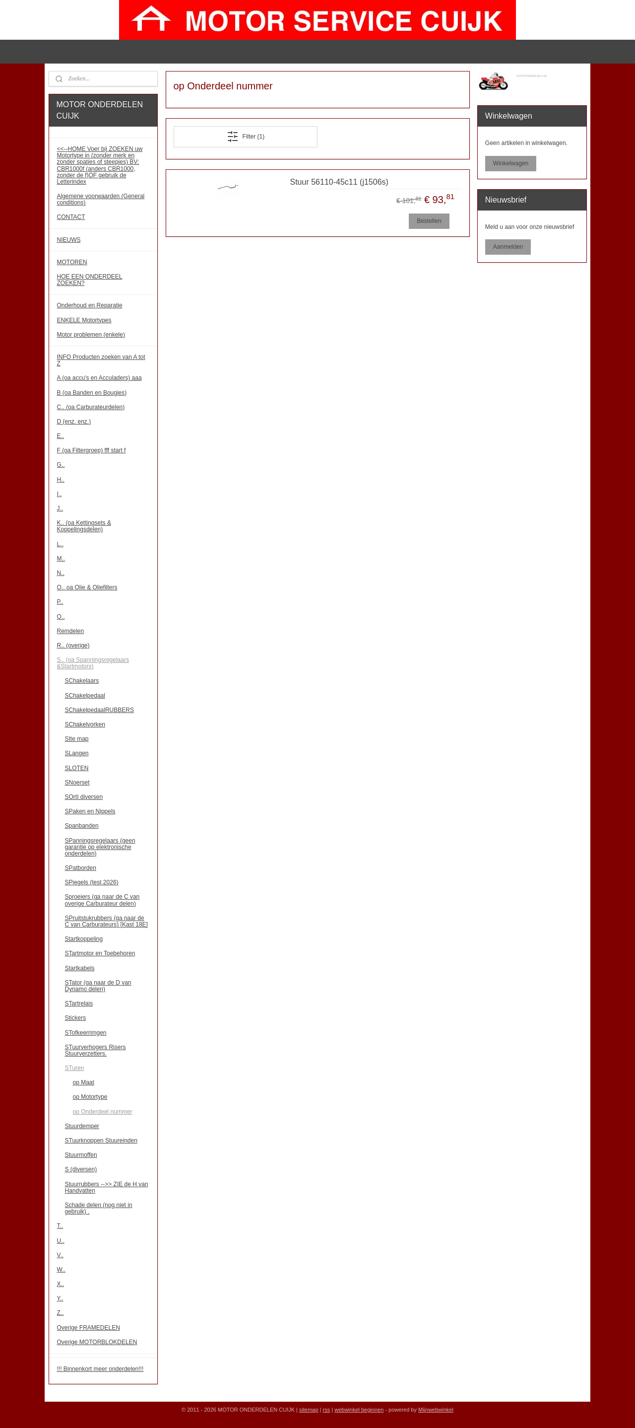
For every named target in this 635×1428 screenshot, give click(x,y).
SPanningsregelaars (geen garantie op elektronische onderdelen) (100, 847)
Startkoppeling (84, 938)
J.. (60, 508)
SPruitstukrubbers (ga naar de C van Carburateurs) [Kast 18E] (106, 921)
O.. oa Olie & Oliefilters (87, 587)
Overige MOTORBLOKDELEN (97, 1342)
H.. (60, 479)
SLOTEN (77, 768)
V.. (60, 1255)
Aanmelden (508, 246)
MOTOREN (72, 262)
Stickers (75, 1017)
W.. (61, 1269)
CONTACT (71, 217)
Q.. (61, 616)
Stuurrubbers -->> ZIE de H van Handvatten (106, 1187)
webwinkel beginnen (358, 1410)
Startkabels (80, 968)
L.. (60, 544)
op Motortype (90, 1096)
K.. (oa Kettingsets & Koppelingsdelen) (84, 526)
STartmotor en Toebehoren (100, 953)
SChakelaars (82, 680)
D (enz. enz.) (74, 421)
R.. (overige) (73, 645)
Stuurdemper (82, 1126)
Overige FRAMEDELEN (88, 1327)
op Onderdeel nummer (102, 1111)
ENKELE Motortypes (84, 320)
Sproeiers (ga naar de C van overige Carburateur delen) (102, 900)
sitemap (308, 1410)
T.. (60, 1225)
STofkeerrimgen (86, 1032)
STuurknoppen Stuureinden (101, 1140)
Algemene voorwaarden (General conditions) (101, 199)
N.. (60, 573)
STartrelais (79, 1003)
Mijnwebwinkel (435, 1410)
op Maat (83, 1082)
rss (326, 1410)
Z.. (60, 1312)
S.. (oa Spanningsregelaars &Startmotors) (93, 663)
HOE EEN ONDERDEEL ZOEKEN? (90, 279)
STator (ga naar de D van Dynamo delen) (98, 986)
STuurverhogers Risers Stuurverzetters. (95, 1050)
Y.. (60, 1298)
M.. (61, 558)
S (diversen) (81, 1169)
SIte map (77, 738)
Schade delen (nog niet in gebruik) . (98, 1208)
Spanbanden (82, 825)
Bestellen (429, 220)
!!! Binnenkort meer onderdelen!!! (100, 1368)
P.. (60, 601)
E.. (60, 435)
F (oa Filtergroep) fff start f (91, 450)
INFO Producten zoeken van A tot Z (101, 360)
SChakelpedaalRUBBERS (99, 710)
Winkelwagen (510, 163)
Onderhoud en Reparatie (90, 305)
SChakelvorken (85, 724)
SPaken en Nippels (90, 811)
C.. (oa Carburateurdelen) (91, 407)
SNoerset (77, 782)
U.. (60, 1240)
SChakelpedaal (85, 695)
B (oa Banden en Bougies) (92, 392)
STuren (74, 1068)
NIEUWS (69, 239)
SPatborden (80, 867)
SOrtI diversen (84, 796)
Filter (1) (245, 137)
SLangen (77, 753)
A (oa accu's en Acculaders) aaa (99, 377)
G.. (61, 464)
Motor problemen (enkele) (91, 334)
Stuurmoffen (81, 1154)
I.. (59, 494)
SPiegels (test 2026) (92, 882)
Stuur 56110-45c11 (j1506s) (339, 182)
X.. (60, 1284)
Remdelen (70, 631)
